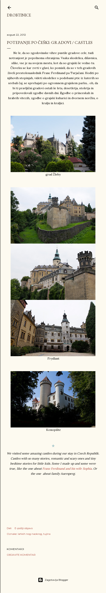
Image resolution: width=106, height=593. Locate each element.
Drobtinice (19, 15)
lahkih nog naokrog (30, 533)
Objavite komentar (21, 554)
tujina (46, 533)
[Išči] (96, 7)
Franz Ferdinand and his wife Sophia (67, 468)
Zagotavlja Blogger (53, 579)
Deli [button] (9, 528)
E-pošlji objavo (24, 528)
